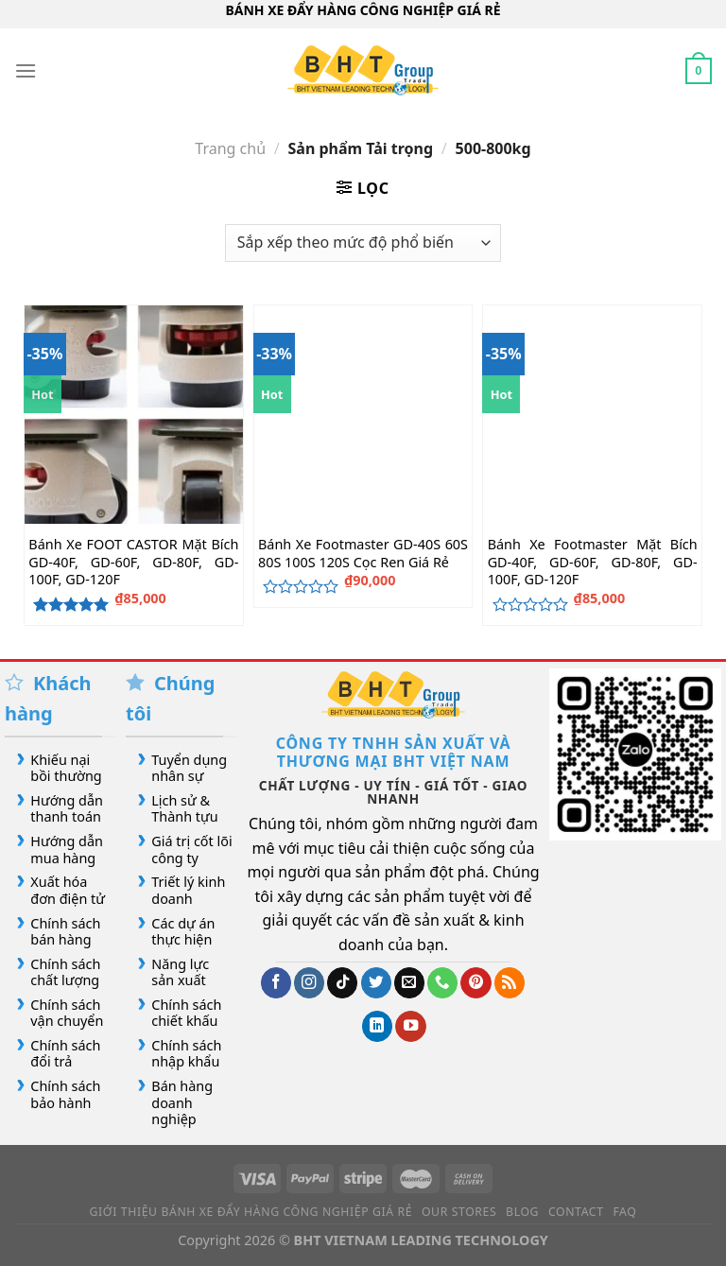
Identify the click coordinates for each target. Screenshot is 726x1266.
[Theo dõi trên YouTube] (410, 1026)
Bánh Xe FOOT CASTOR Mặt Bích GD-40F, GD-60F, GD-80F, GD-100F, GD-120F (133, 562)
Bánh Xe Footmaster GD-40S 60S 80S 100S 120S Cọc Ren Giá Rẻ (363, 553)
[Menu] (25, 70)
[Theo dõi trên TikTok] (342, 982)
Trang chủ (230, 148)
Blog (522, 1212)
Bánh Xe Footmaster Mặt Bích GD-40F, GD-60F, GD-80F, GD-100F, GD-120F (593, 562)
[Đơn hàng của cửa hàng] (363, 243)
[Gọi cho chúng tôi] (442, 982)
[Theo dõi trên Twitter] (376, 982)
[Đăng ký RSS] (509, 982)
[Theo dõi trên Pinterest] (475, 982)
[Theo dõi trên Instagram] (309, 982)
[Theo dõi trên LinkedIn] (377, 1026)
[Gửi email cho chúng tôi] (409, 982)
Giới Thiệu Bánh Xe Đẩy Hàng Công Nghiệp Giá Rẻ (251, 1212)
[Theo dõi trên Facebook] (276, 982)
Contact (576, 1212)
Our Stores (459, 1212)
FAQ (624, 1212)
